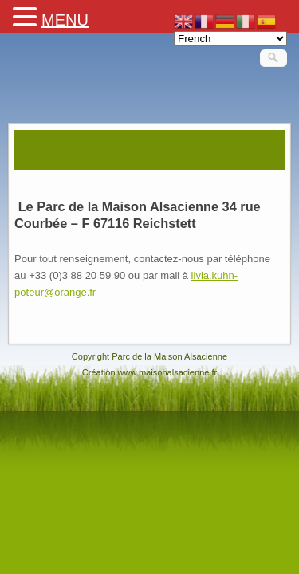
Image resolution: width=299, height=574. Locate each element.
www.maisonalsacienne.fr (168, 372)
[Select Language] (230, 38)
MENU (65, 20)
